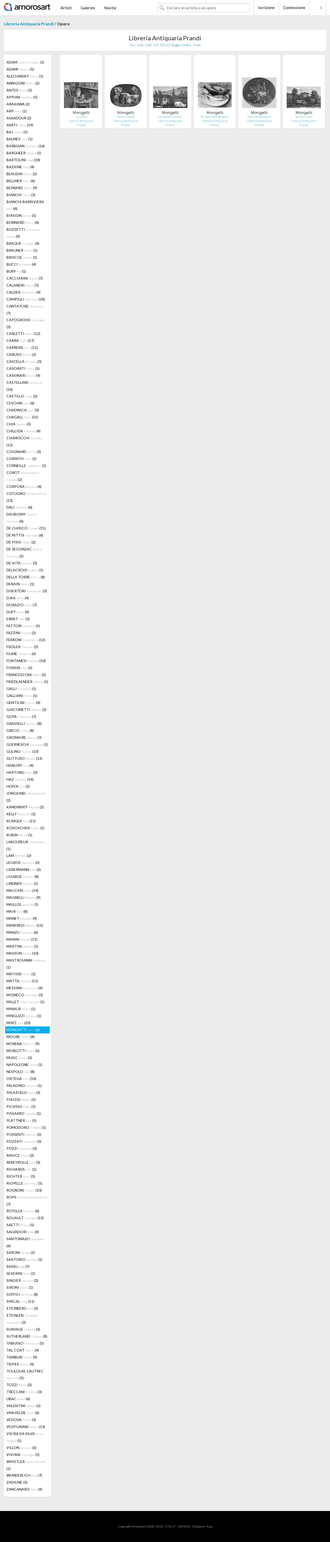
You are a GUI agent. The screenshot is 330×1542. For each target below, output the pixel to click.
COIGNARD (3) (23, 451)
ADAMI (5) (20, 69)
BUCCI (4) (21, 264)
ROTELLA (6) (22, 1211)
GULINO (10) (22, 751)
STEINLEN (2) (22, 1318)
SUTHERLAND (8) (26, 1336)
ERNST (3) (18, 619)
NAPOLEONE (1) (24, 1064)
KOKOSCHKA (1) (25, 828)
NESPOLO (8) (20, 1071)
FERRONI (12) (25, 640)
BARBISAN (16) (25, 146)
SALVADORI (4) (22, 1232)
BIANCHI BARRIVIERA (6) (25, 205)
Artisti (66, 7)
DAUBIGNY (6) (22, 517)
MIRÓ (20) (18, 1023)
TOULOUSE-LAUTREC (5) (25, 1374)
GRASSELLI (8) (24, 723)
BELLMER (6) (20, 181)
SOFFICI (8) (22, 1294)
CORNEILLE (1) (26, 465)
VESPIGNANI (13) (25, 1426)
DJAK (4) (17, 598)
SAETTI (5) (20, 1225)
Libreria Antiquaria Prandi (29, 23)
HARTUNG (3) (21, 772)
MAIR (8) (17, 911)
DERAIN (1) (20, 584)
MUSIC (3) (19, 1057)
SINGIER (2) (22, 1280)
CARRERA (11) (22, 347)
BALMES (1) (19, 139)
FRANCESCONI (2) (26, 674)
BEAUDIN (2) (21, 174)
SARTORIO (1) (24, 1259)
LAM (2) (18, 855)
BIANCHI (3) (20, 195)
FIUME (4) (21, 653)
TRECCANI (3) (24, 1392)
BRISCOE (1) (21, 257)
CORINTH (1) (21, 458)
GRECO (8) (20, 730)
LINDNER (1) (22, 883)
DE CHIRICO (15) (26, 528)
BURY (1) (16, 271)
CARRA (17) (20, 340)
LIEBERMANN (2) (23, 869)
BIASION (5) (21, 215)
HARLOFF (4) (20, 765)
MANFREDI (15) (24, 925)
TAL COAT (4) (22, 1350)
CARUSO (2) (21, 354)
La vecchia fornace (170, 117)
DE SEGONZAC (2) (24, 552)
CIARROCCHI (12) (24, 441)
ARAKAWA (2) (18, 104)
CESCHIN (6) (20, 403)
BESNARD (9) (21, 188)
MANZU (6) (22, 932)
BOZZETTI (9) (23, 233)
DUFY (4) (17, 612)
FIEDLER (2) (22, 647)
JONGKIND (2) (25, 796)
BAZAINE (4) (20, 167)
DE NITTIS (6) (24, 535)
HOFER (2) (18, 786)
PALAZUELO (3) (23, 1092)
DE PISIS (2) (21, 542)
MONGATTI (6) (23, 1029)
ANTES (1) (19, 90)
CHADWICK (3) (22, 410)
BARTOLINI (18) (23, 160)
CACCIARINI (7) (24, 278)
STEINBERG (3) (22, 1308)
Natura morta (126, 117)
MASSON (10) (22, 953)
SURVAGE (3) (23, 1329)
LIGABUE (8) (22, 876)
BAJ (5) (17, 132)
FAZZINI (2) (21, 633)
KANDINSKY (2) (25, 807)
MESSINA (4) (24, 988)
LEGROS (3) (22, 862)
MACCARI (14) (22, 890)
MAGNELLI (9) (23, 897)
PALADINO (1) (24, 1085)
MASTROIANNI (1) (26, 963)
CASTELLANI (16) (24, 386)
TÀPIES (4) (20, 1364)
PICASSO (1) (21, 1106)
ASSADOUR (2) (18, 118)
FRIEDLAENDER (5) (27, 681)
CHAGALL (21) (22, 417)
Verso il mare (303, 117)
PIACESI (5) (21, 1099)
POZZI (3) (21, 1148)
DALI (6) (19, 507)
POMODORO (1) (26, 1127)
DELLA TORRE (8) (25, 577)
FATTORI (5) (23, 626)
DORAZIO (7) (21, 605)
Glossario (198, 1526)
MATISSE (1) (21, 974)
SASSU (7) (17, 1266)
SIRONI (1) (19, 1287)
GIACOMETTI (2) (26, 709)
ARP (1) (16, 111)
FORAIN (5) (19, 667)
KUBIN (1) (19, 835)
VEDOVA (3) (21, 1419)
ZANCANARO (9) (24, 1489)
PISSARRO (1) (23, 1113)
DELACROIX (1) (24, 570)
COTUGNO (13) (26, 497)
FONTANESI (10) (26, 660)
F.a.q (209, 1526)
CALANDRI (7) (22, 285)
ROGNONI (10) (24, 1190)
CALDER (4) (23, 292)
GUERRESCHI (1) (27, 744)
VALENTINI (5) (23, 1405)
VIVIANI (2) (22, 1454)
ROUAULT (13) (25, 1218)
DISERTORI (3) (26, 591)
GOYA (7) (21, 716)
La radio (81, 117)
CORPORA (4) (24, 486)
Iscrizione (266, 7)
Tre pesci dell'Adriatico (214, 117)
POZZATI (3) (23, 1141)
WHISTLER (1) (25, 1465)
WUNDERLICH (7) (24, 1475)
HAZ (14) (20, 779)
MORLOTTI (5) (22, 1050)
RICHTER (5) (20, 1176)
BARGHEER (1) (23, 153)
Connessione (294, 7)
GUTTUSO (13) (24, 758)
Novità (110, 7)
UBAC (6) (18, 1399)
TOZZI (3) (19, 1385)
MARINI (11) (21, 939)
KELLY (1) (21, 814)
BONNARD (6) (22, 222)
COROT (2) (23, 476)
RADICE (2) (20, 1155)
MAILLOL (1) (22, 904)
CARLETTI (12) (23, 333)
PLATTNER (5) (21, 1120)
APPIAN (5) (21, 97)
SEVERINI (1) (20, 1273)
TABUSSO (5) (25, 1343)
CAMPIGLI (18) (25, 299)
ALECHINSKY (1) (24, 76)
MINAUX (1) (20, 1009)
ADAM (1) (25, 62)
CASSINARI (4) (23, 375)
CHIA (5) (18, 424)
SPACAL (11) (20, 1301)
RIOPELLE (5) (24, 1183)
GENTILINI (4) (23, 702)
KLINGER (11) (21, 821)
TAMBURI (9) (21, 1357)
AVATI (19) (19, 125)
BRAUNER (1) (21, 250)
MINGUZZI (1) (23, 1016)
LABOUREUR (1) (25, 845)
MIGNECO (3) (24, 995)
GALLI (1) (21, 688)
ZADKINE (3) (16, 1482)
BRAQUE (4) (22, 243)
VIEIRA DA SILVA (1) (25, 1437)
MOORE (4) (20, 1036)
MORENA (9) (22, 1043)
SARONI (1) (20, 1252)
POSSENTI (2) (23, 1134)
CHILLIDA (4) (23, 431)
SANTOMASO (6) (25, 1242)
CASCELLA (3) (24, 361)
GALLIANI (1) (21, 695)
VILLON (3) (21, 1447)
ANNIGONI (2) (22, 83)
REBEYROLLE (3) (23, 1162)
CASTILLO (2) (21, 396)
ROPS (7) (26, 1200)
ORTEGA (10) (21, 1078)
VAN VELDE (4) (22, 1412)
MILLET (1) (25, 1002)
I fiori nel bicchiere (259, 117)
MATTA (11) (22, 981)
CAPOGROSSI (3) (25, 323)
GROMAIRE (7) (24, 737)
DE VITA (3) (21, 563)
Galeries (88, 7)
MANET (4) (21, 918)
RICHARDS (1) (21, 1169)
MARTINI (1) (22, 946)
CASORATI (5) (22, 368)
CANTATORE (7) (25, 309)
